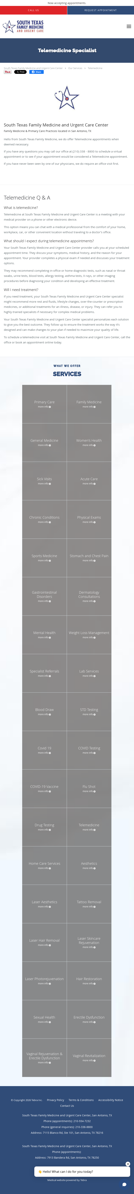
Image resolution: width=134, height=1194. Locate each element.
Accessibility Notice (110, 1100)
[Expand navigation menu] (129, 26)
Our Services (75, 68)
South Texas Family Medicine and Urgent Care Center (33, 68)
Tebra (83, 1180)
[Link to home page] (62, 26)
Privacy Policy (55, 1100)
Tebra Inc (36, 1100)
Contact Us (67, 1106)
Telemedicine (95, 68)
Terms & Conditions (81, 1100)
